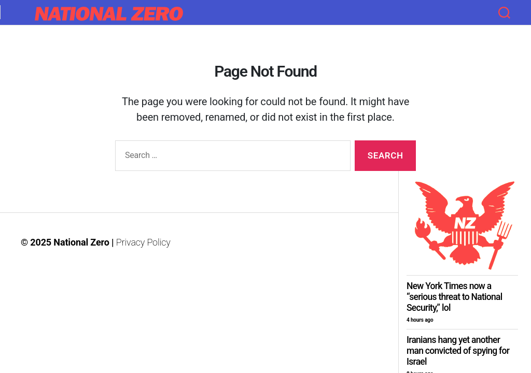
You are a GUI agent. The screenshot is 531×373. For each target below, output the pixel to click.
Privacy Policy (143, 242)
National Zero (81, 242)
